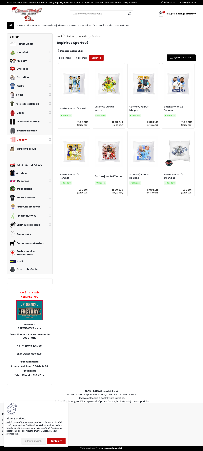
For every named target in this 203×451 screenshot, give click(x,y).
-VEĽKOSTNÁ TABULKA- (28, 25)
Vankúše (83, 36)
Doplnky (70, 36)
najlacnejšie (65, 57)
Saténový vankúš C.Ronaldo (173, 176)
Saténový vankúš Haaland (139, 176)
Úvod (59, 36)
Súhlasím (56, 441)
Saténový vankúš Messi (73, 108)
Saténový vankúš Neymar (104, 108)
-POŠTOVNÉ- (105, 25)
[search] (129, 13)
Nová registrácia (188, 2)
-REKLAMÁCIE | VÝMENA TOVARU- (59, 25)
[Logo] (26, 14)
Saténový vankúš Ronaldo (69, 176)
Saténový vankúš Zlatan (108, 176)
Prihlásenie (169, 2)
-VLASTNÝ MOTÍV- (87, 25)
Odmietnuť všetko (34, 441)
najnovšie (96, 57)
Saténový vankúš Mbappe (139, 108)
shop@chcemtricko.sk (29, 353)
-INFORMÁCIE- (121, 25)
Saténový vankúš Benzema (173, 108)
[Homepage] (10, 25)
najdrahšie (81, 57)
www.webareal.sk (113, 448)
